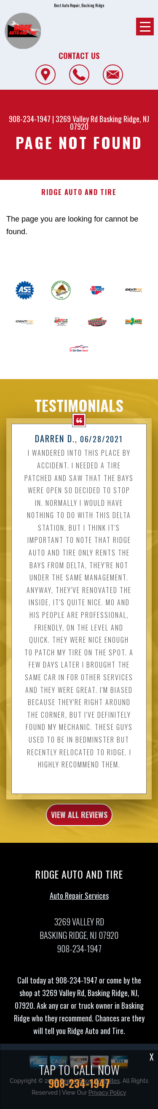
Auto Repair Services (79, 899)
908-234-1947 (30, 118)
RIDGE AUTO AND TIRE (78, 192)
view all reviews (79, 818)
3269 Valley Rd (77, 118)
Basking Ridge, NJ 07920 (110, 122)
